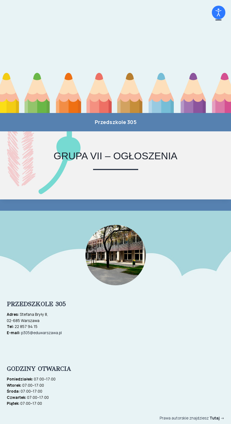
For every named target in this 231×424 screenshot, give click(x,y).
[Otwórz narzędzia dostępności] (218, 12)
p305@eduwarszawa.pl (41, 332)
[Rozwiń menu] (218, 56)
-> (217, 418)
